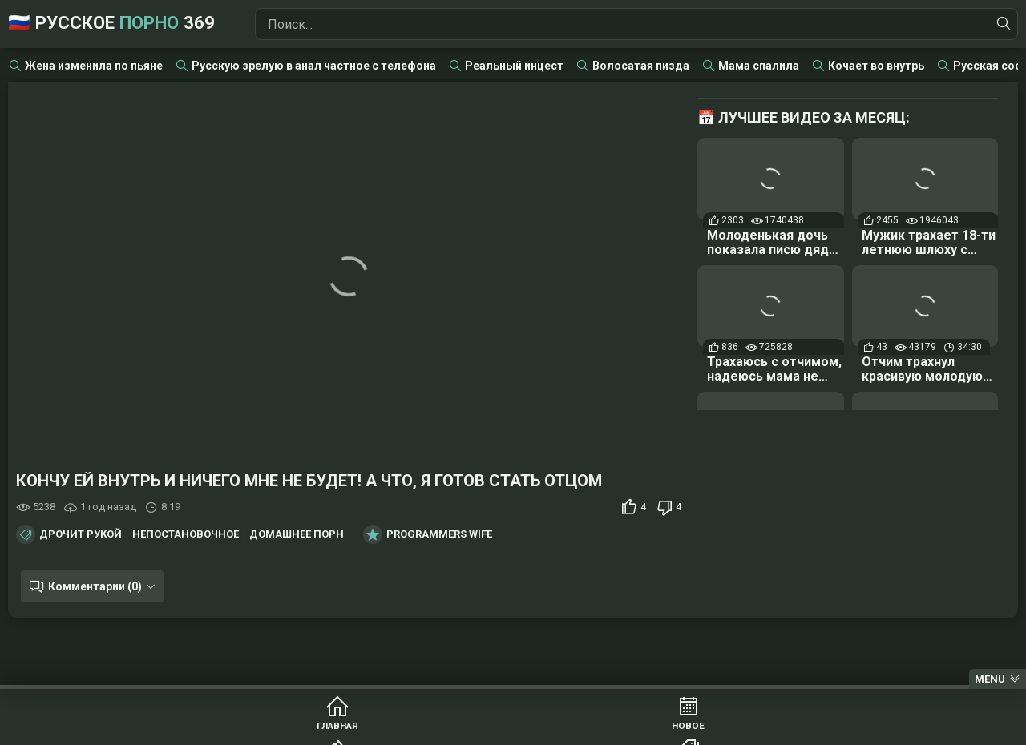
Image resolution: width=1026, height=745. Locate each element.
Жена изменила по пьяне (94, 65)
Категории (574, 729)
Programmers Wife (439, 534)
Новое (329, 729)
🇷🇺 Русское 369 (138, 23)
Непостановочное (185, 534)
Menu (990, 679)
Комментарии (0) (90, 586)
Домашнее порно (300, 534)
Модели (819, 729)
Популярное (452, 729)
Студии (697, 729)
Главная (206, 729)
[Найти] (1001, 24)
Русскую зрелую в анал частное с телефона (314, 65)
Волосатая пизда (640, 65)
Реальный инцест (514, 65)
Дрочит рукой (80, 534)
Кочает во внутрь (876, 65)
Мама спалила (758, 65)
